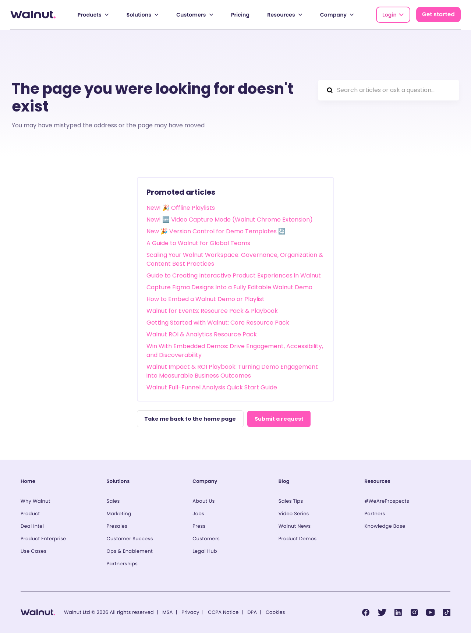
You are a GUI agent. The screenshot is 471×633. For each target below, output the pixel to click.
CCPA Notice (223, 612)
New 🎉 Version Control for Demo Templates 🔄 (216, 231)
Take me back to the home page (190, 418)
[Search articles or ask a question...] (388, 89)
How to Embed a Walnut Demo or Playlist (205, 298)
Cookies (275, 612)
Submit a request (280, 418)
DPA (252, 612)
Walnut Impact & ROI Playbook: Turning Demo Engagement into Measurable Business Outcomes (232, 370)
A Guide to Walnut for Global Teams (198, 242)
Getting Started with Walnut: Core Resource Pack (217, 322)
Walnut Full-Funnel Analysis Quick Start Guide (211, 387)
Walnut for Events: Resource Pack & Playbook (212, 310)
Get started (438, 14)
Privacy (190, 612)
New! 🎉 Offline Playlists (180, 207)
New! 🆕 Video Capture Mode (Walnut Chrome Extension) (229, 219)
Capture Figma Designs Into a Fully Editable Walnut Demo (229, 287)
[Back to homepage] (33, 14)
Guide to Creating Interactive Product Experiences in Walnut (233, 275)
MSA (167, 612)
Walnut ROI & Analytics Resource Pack (201, 334)
